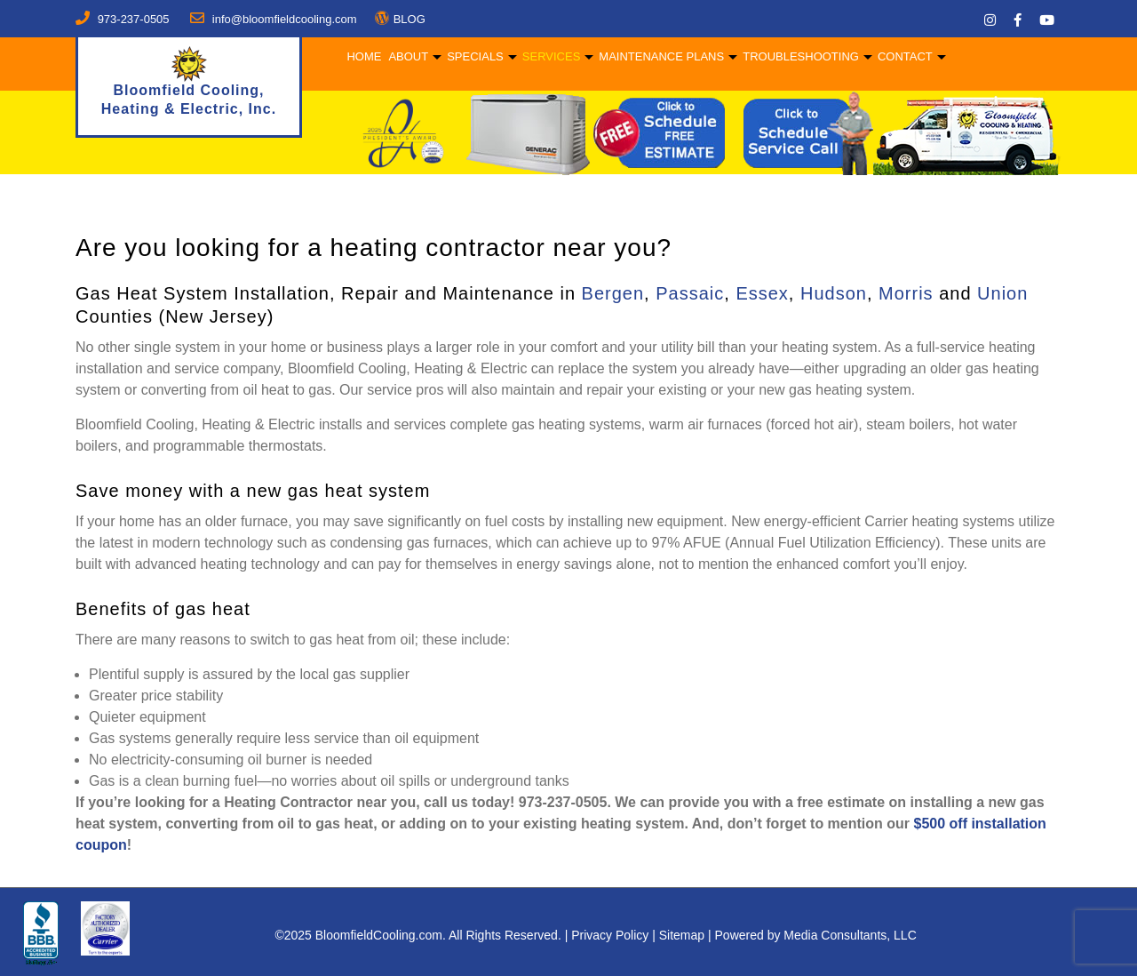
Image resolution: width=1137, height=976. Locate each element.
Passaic (690, 293)
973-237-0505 (134, 19)
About (407, 56)
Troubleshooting (800, 56)
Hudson (833, 293)
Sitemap (681, 935)
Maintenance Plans (660, 56)
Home (363, 56)
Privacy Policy (609, 935)
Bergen (613, 293)
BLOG (409, 19)
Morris (906, 293)
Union (1002, 293)
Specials (474, 56)
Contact (904, 56)
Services (550, 56)
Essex (761, 293)
